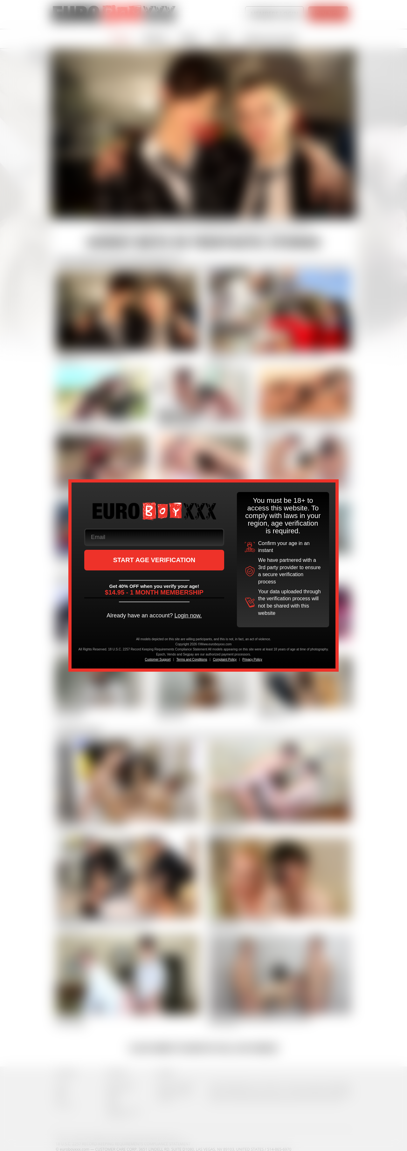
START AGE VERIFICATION (154, 559)
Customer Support (157, 659)
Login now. (188, 615)
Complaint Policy (225, 659)
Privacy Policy (252, 659)
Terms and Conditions (191, 659)
